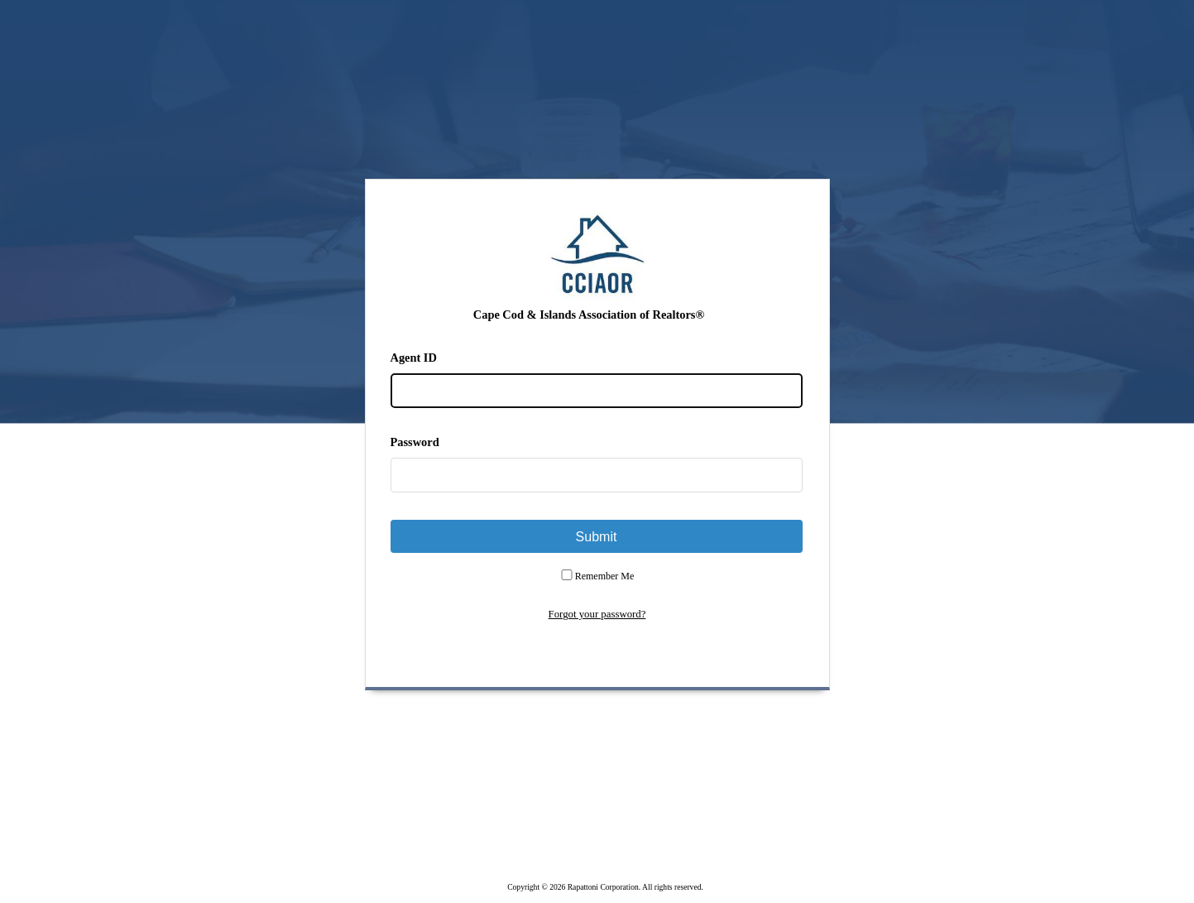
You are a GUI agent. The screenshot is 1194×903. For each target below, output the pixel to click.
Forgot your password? (597, 614)
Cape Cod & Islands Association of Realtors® (588, 314)
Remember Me (605, 576)
